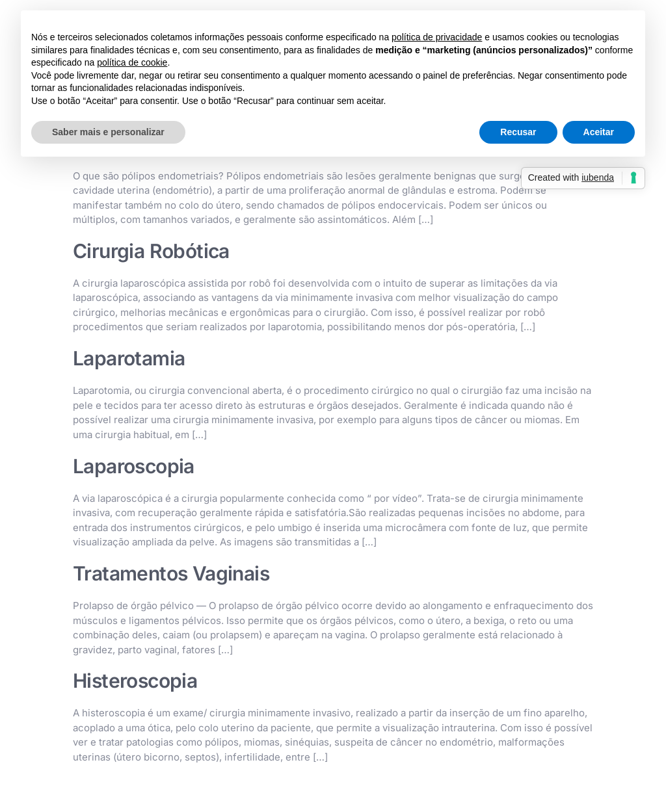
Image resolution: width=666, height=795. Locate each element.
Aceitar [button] (598, 132)
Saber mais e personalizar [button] (108, 132)
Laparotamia (129, 358)
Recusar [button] (518, 132)
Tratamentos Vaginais (171, 573)
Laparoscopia (133, 466)
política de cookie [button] (132, 62)
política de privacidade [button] (437, 37)
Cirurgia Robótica (151, 251)
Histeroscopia (135, 680)
